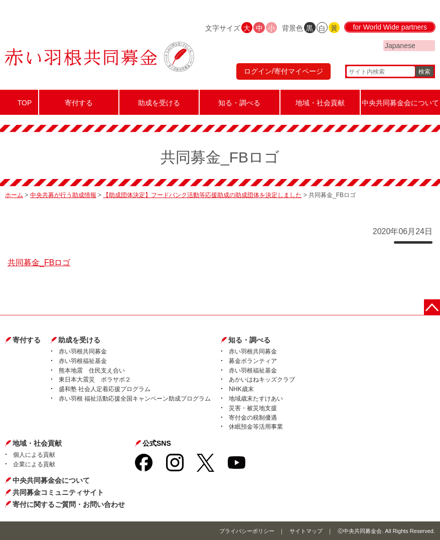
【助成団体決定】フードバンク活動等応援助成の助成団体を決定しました (202, 195)
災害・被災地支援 (253, 408)
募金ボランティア (253, 361)
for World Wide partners (390, 27)
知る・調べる (249, 340)
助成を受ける (79, 340)
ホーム (14, 195)
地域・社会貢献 (37, 443)
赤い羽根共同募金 (83, 351)
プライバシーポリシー (246, 531)
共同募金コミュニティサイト (58, 492)
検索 (424, 71)
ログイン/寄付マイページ (283, 71)
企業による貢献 (34, 464)
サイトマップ (306, 531)
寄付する (27, 340)
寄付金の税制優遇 (253, 417)
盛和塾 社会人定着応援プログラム (105, 389)
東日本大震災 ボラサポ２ (95, 379)
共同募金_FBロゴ (39, 262)
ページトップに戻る (432, 307)
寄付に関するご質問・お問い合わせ (69, 504)
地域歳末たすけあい (256, 398)
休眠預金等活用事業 (256, 426)
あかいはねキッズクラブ (262, 379)
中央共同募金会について (51, 480)
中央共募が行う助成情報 (63, 195)
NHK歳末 (241, 389)
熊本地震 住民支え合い (92, 370)
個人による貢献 (34, 454)
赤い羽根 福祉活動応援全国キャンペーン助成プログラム (135, 398)
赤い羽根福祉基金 (83, 361)
